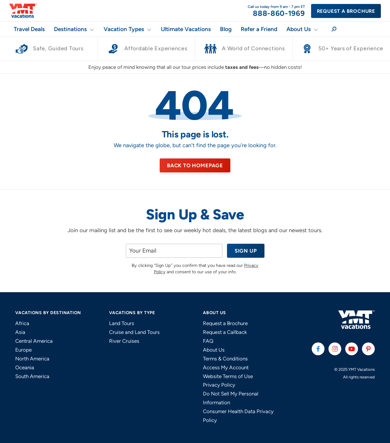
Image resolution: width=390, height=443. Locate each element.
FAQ (208, 341)
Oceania (24, 367)
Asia (20, 332)
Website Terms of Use (228, 376)
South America (32, 376)
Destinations (70, 29)
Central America (34, 341)
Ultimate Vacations (186, 29)
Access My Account (226, 367)
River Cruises (124, 341)
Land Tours (121, 323)
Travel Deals (29, 29)
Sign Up (246, 251)
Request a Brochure (346, 11)
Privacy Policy (219, 385)
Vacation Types (124, 29)
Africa (22, 323)
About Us (298, 29)
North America (32, 359)
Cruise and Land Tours (134, 332)
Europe (23, 350)
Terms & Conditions (225, 359)
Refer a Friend (259, 29)
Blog (226, 29)
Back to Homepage (195, 165)
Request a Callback (225, 332)
